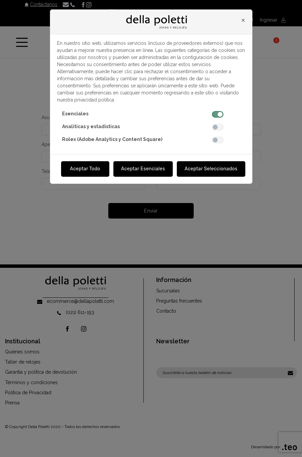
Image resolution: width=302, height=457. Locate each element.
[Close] (243, 20)
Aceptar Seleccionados (211, 169)
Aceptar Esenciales (143, 169)
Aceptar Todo (85, 169)
